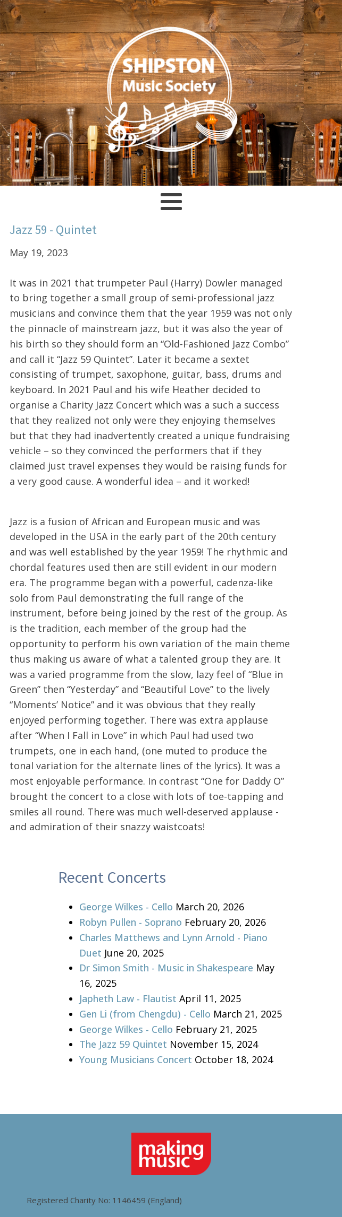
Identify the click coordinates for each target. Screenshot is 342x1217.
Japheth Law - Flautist (128, 998)
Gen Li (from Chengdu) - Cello (145, 1013)
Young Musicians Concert (135, 1059)
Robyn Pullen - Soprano (130, 922)
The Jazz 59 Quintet (123, 1044)
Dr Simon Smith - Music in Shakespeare (166, 967)
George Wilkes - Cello (126, 906)
